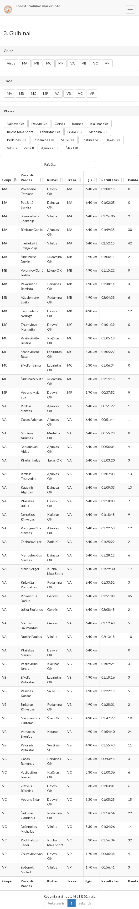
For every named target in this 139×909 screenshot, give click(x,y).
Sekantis (84, 903)
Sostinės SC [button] (90, 140)
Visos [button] (11, 63)
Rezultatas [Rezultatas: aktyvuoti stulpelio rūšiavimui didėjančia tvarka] (110, 180)
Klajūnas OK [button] (99, 124)
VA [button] (72, 63)
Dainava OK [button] (16, 124)
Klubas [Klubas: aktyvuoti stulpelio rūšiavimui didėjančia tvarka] (52, 180)
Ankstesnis (56, 903)
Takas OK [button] (113, 140)
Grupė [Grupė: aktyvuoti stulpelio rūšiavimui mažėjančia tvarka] (6, 180)
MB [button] (36, 63)
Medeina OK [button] (98, 132)
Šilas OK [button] (72, 148)
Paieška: (69, 164)
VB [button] (84, 63)
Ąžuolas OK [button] (50, 148)
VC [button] (95, 63)
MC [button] (48, 63)
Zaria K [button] (29, 148)
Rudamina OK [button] (44, 140)
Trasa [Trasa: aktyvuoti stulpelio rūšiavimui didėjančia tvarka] (71, 180)
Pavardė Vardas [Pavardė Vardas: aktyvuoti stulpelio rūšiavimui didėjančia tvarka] (27, 177)
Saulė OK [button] (68, 140)
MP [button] (60, 63)
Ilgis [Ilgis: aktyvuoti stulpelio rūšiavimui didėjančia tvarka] (89, 180)
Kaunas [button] (77, 124)
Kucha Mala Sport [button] (20, 132)
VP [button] (107, 63)
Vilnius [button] (12, 148)
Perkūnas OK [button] (17, 140)
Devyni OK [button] (39, 124)
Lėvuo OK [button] (74, 132)
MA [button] (24, 63)
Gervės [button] (60, 124)
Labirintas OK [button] (50, 132)
